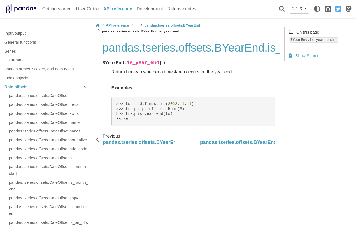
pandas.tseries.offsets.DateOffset (38, 95)
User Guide (87, 8)
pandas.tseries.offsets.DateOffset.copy (43, 198)
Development (150, 8)
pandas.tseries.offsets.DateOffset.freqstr (45, 104)
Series (10, 51)
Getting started (57, 8)
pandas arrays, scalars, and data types (39, 69)
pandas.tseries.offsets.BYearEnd (172, 25)
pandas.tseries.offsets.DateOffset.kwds (44, 113)
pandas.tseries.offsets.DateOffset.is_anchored (48, 210)
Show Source (304, 55)
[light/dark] (317, 9)
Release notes (181, 8)
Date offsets (15, 87)
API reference (117, 8)
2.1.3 (297, 8)
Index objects (16, 78)
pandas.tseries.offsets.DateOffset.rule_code (48, 149)
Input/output (15, 33)
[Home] (98, 25)
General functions (20, 42)
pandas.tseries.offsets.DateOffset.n (40, 158)
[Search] (282, 9)
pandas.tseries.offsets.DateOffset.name (44, 122)
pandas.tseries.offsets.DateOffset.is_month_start (48, 170)
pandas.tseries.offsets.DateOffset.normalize (48, 140)
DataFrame (14, 60)
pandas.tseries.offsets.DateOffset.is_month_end (48, 185)
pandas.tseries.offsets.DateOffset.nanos (44, 131)
